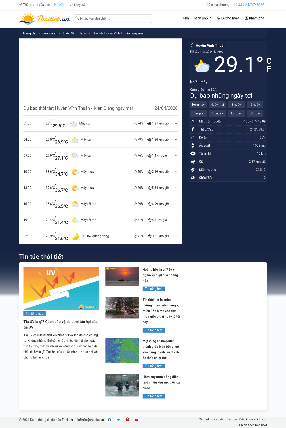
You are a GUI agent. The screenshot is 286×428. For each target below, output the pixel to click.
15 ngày (236, 113)
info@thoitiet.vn (91, 420)
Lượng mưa (228, 18)
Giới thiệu (218, 419)
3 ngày (236, 104)
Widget (204, 419)
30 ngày (255, 113)
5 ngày (255, 104)
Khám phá (254, 18)
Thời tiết (67, 420)
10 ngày (217, 113)
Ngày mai (217, 104)
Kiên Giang (49, 33)
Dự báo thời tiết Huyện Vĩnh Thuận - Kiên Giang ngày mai (78, 108)
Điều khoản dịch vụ (252, 419)
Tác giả (232, 419)
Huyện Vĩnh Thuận (74, 33)
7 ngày (198, 113)
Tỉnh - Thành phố (195, 18)
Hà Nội (59, 5)
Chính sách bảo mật (253, 425)
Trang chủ (30, 33)
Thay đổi (78, 5)
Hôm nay (198, 104)
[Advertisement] (100, 69)
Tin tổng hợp (34, 313)
